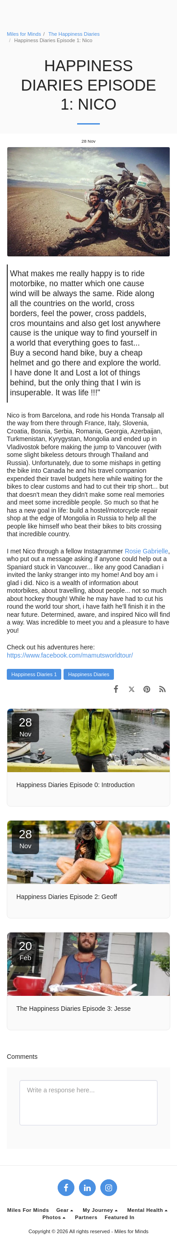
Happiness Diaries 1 (34, 674)
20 (25, 950)
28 (25, 727)
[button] (65, 1210)
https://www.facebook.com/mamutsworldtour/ (70, 655)
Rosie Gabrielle (146, 551)
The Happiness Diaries (73, 34)
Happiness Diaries (88, 674)
